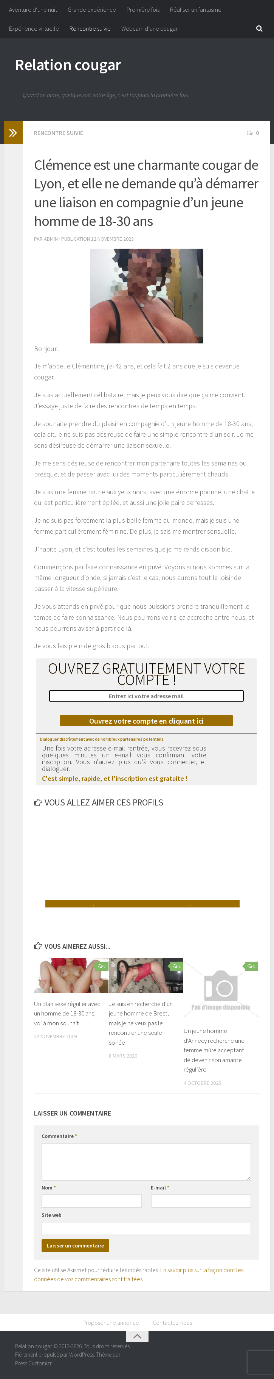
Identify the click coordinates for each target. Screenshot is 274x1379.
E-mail (160, 1187)
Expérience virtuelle (34, 28)
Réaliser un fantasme (195, 9)
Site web (52, 1214)
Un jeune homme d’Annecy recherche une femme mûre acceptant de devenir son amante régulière (214, 1049)
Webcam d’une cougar (149, 28)
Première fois (143, 9)
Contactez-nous (172, 1322)
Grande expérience (92, 9)
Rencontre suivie (90, 28)
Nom (49, 1187)
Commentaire (59, 1136)
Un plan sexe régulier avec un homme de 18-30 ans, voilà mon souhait (67, 1013)
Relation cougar (68, 64)
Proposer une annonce (110, 1322)
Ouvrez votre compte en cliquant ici (146, 721)
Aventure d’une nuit (33, 9)
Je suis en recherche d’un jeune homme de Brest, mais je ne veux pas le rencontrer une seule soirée (141, 1023)
